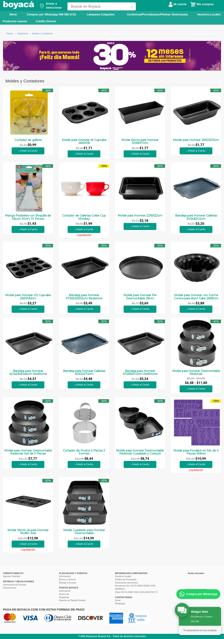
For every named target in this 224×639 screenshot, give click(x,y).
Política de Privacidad (125, 579)
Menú (10, 14)
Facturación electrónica (126, 582)
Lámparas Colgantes (101, 14)
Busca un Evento (67, 579)
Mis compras (202, 4)
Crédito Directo (46, 21)
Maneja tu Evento (67, 582)
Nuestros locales (123, 576)
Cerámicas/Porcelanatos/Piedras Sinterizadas (157, 14)
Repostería (22, 33)
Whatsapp (120, 603)
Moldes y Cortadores (42, 33)
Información (64, 576)
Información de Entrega (14, 584)
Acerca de (64, 594)
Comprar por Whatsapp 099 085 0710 (51, 14)
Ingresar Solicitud (11, 576)
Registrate (64, 597)
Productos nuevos (15, 21)
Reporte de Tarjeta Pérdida (72, 600)
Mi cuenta (177, 4)
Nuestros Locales (209, 14)
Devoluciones (9, 587)
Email (118, 600)
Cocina (9, 33)
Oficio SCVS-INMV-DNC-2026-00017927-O (136, 592)
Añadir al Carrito (28, 150)
